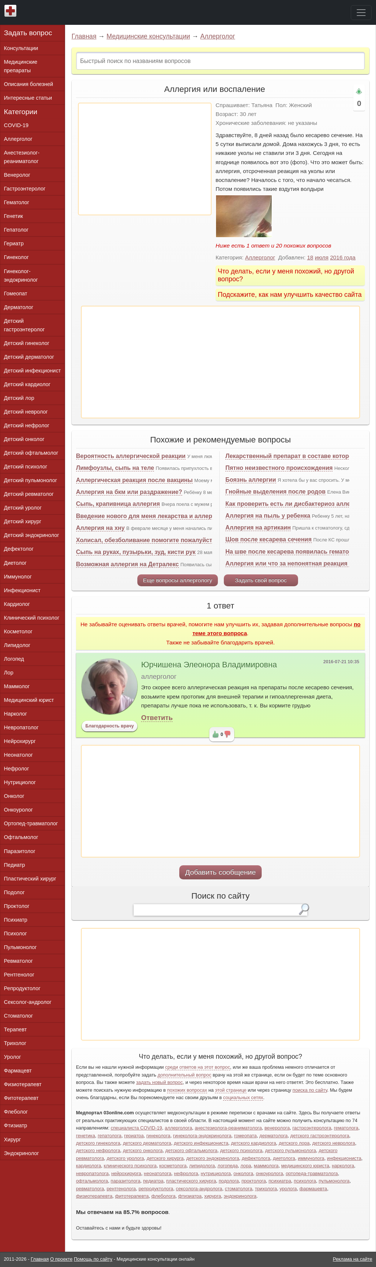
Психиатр (15, 920)
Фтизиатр (15, 1125)
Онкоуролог (18, 810)
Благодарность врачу (109, 726)
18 (310, 257)
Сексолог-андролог (28, 1002)
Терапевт (15, 1029)
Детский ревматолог (29, 494)
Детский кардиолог (27, 384)
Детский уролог (23, 508)
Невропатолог (21, 727)
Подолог (14, 892)
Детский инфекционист (32, 371)
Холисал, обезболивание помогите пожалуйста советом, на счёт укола (180, 540)
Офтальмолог (21, 837)
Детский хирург (23, 521)
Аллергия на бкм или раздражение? (129, 492)
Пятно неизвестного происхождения (279, 468)
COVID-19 (16, 125)
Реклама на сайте (352, 1259)
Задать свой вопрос (261, 580)
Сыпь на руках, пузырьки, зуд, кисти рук (136, 552)
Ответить (157, 718)
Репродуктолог (22, 988)
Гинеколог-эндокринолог (21, 275)
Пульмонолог (20, 947)
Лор (8, 673)
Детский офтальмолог (31, 453)
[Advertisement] (144, 159)
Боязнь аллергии (250, 480)
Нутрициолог (20, 782)
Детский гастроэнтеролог (24, 325)
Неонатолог (18, 755)
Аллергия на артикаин (258, 527)
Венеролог (17, 175)
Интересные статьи (28, 98)
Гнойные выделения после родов (275, 491)
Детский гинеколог (26, 343)
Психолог (15, 933)
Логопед (14, 659)
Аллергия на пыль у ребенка (267, 516)
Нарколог (15, 714)
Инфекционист (22, 590)
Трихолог (15, 1043)
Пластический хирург (30, 879)
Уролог (12, 1057)
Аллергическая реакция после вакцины (134, 480)
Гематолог (16, 202)
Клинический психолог (31, 618)
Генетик (13, 216)
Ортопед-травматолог (31, 823)
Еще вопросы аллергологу (177, 580)
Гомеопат (15, 293)
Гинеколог (16, 257)
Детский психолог (26, 467)
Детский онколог (24, 439)
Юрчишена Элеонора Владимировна (209, 664)
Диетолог (15, 563)
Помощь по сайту (93, 1259)
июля (321, 257)
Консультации (21, 48)
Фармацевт (18, 1071)
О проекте (61, 1259)
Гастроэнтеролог (25, 189)
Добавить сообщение (220, 872)
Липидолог (17, 645)
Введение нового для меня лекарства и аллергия (149, 516)
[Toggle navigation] (361, 12)
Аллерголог (217, 36)
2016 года (343, 257)
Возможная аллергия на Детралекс (127, 564)
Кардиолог (17, 604)
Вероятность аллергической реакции (131, 456)
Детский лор (19, 398)
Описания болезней (28, 84)
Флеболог (16, 1112)
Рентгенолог (19, 975)
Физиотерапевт (23, 1084)
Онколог (14, 796)
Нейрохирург (20, 741)
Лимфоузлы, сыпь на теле (115, 468)
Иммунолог (18, 577)
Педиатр (14, 865)
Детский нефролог (27, 425)
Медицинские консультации (148, 36)
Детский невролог (26, 412)
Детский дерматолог (29, 357)
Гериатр (14, 243)
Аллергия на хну (100, 528)
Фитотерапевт (21, 1098)
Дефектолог (19, 549)
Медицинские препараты (20, 66)
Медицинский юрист (29, 700)
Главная (84, 36)
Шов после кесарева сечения (268, 539)
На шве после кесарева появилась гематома (290, 551)
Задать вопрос (28, 33)
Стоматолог (18, 1016)
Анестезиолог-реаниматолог (22, 157)
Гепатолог (16, 230)
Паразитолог (20, 851)
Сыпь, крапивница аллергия (118, 504)
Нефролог (16, 769)
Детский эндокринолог (31, 535)
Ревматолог (18, 961)
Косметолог (18, 631)
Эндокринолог (21, 1153)
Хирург (12, 1139)
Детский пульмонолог (30, 480)
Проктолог (17, 906)
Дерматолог (18, 307)
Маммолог (17, 686)
